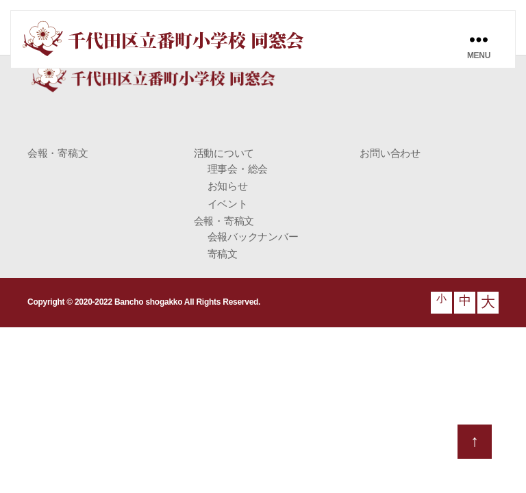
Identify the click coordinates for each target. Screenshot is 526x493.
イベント (228, 204)
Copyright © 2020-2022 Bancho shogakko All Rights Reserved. (143, 302)
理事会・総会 (238, 169)
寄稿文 (223, 254)
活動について (224, 153)
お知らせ (228, 186)
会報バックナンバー (253, 236)
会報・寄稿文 (57, 153)
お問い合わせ (390, 153)
